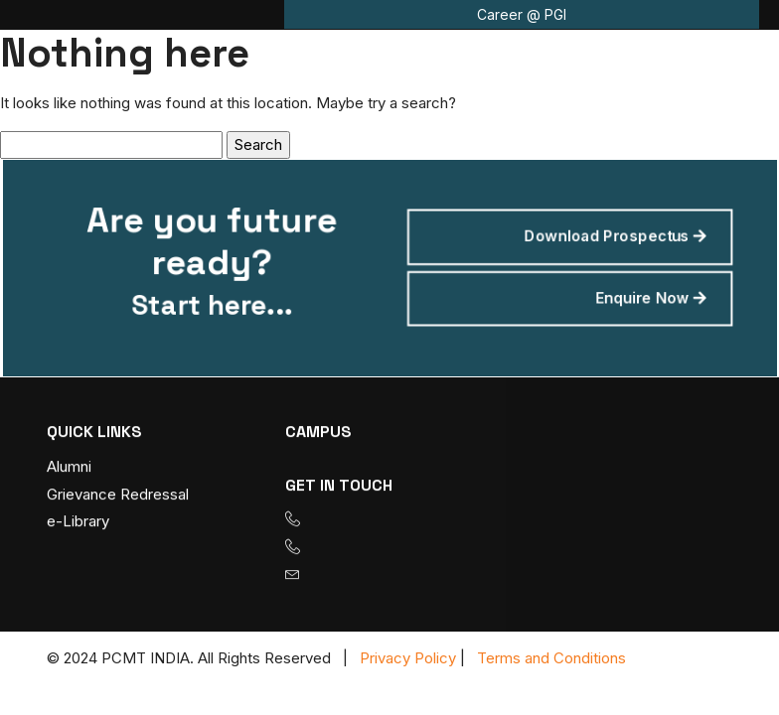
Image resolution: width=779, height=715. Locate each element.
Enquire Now (639, 297)
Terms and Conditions (551, 657)
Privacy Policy (408, 657)
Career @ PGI (521, 14)
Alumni (69, 467)
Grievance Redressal (118, 494)
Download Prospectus (605, 238)
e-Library (78, 521)
